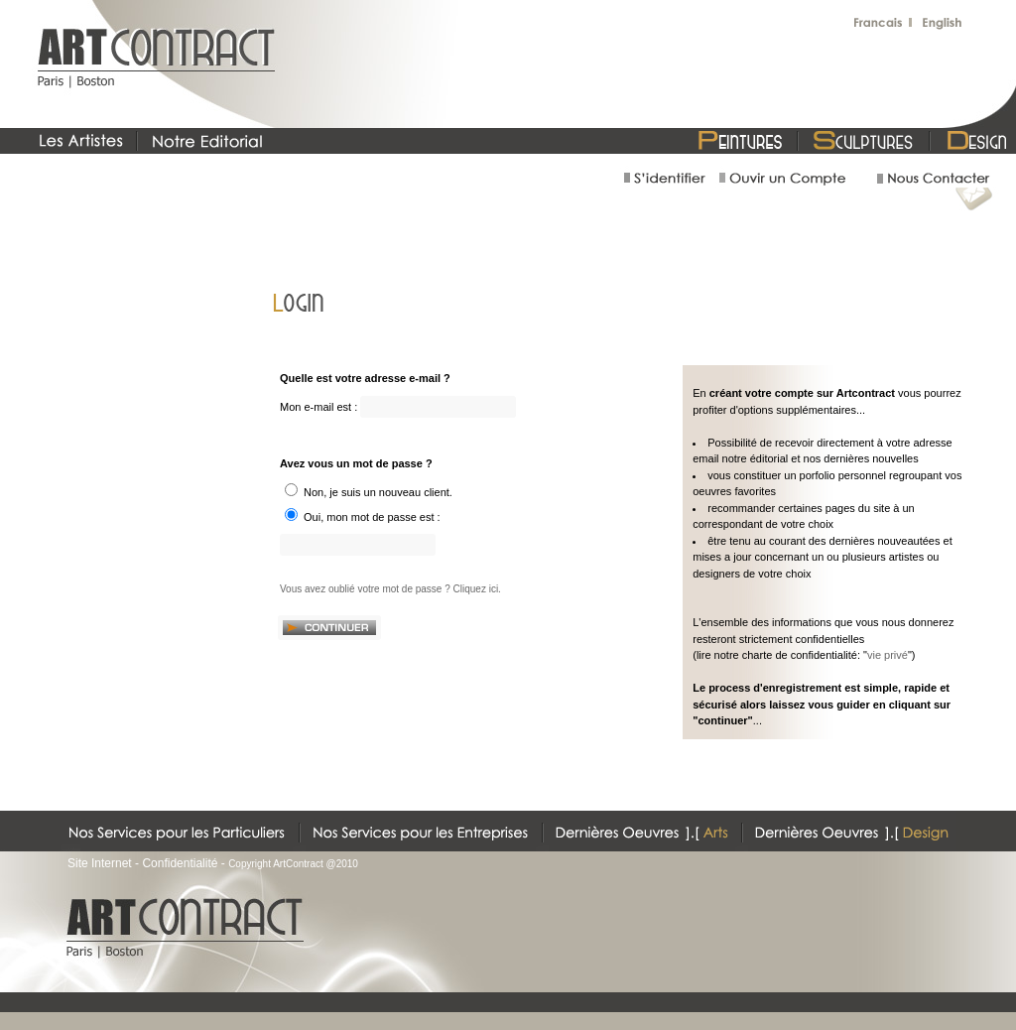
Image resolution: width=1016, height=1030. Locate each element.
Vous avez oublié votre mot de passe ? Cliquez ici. (390, 588)
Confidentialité (179, 863)
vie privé (887, 655)
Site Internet (99, 863)
